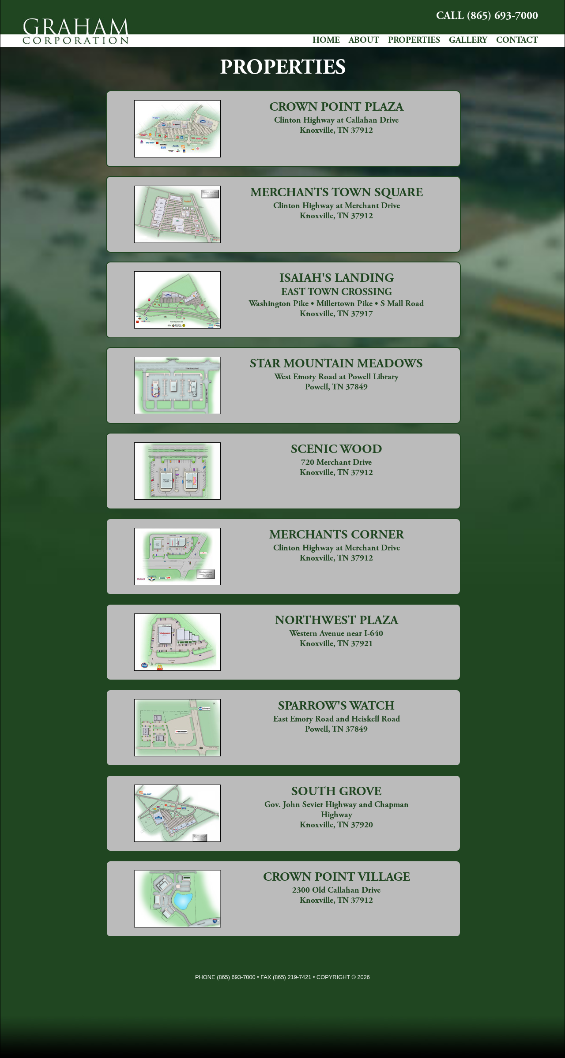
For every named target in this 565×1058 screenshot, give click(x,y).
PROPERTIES (414, 40)
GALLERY (468, 40)
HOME (326, 40)
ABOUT (364, 40)
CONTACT (517, 40)
